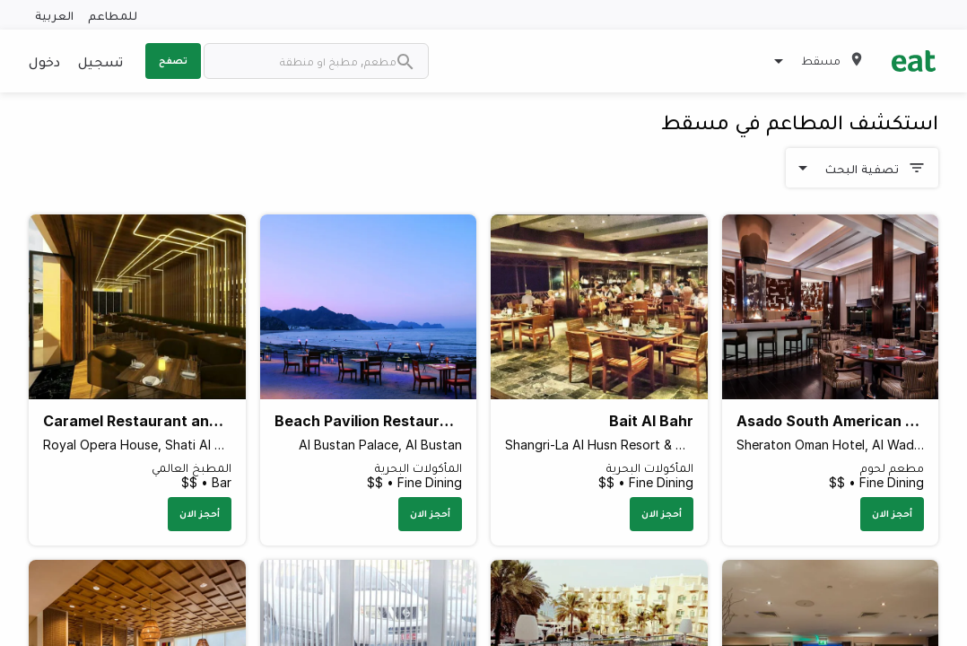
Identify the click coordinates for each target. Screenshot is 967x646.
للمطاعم (112, 14)
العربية (54, 14)
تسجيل (100, 61)
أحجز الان (892, 513)
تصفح (173, 60)
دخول (44, 61)
